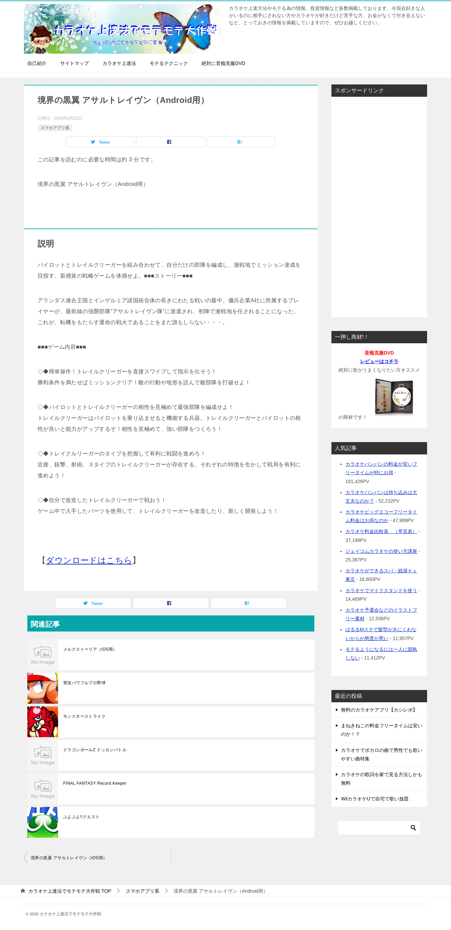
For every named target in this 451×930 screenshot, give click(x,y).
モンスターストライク (84, 716)
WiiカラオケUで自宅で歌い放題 (375, 798)
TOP (69, 891)
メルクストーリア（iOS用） (90, 649)
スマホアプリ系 (55, 127)
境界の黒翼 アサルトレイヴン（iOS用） (69, 857)
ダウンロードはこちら (89, 560)
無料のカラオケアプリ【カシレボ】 (379, 710)
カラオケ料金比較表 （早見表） (381, 531)
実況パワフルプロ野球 (84, 682)
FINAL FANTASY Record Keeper (94, 783)
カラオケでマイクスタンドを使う (381, 590)
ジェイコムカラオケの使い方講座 (381, 551)
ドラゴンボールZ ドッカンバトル (94, 749)
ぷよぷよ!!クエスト (81, 816)
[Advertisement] (379, 204)
